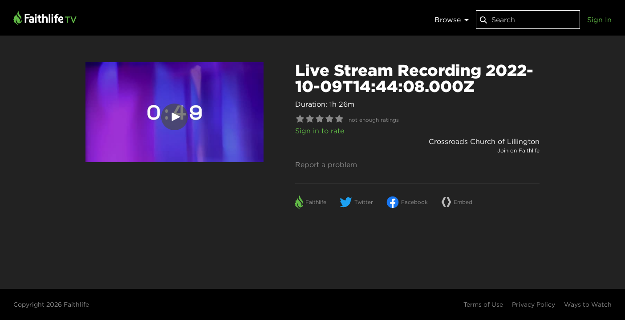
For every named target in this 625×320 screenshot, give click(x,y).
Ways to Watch (588, 304)
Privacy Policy (533, 304)
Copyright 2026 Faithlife (51, 304)
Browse (451, 19)
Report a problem (326, 164)
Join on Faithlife (518, 150)
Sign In (599, 19)
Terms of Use (483, 304)
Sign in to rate (319, 130)
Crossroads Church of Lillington (484, 141)
